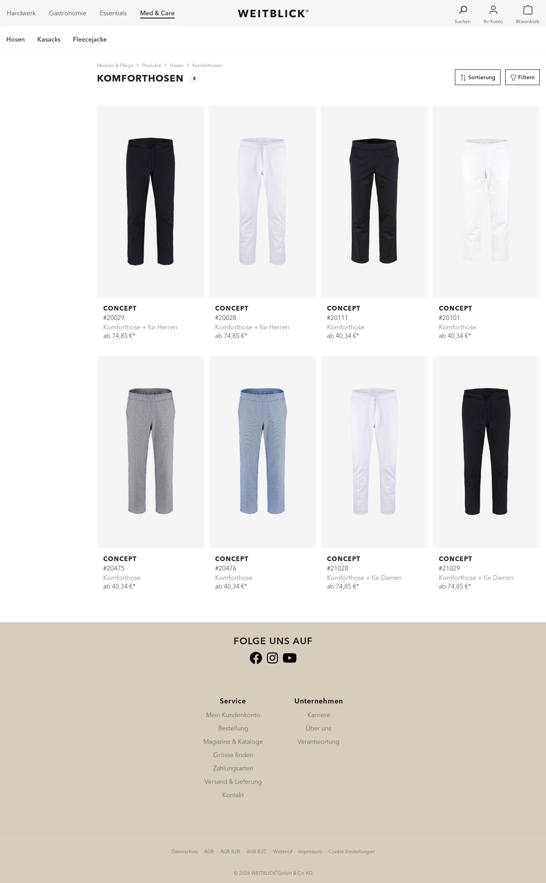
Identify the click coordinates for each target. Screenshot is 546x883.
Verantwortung (319, 741)
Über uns (318, 728)
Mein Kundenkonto (233, 715)
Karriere (318, 715)
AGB (209, 851)
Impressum (310, 851)
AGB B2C (257, 851)
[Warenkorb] (528, 13)
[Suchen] (463, 13)
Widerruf (282, 851)
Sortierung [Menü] (477, 76)
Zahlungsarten (233, 768)
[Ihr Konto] (493, 13)
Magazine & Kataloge (233, 741)
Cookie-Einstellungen (352, 851)
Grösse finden (233, 755)
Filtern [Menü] (522, 76)
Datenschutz (185, 851)
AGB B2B (230, 851)
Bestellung (233, 728)
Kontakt (233, 795)
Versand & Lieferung (233, 781)
